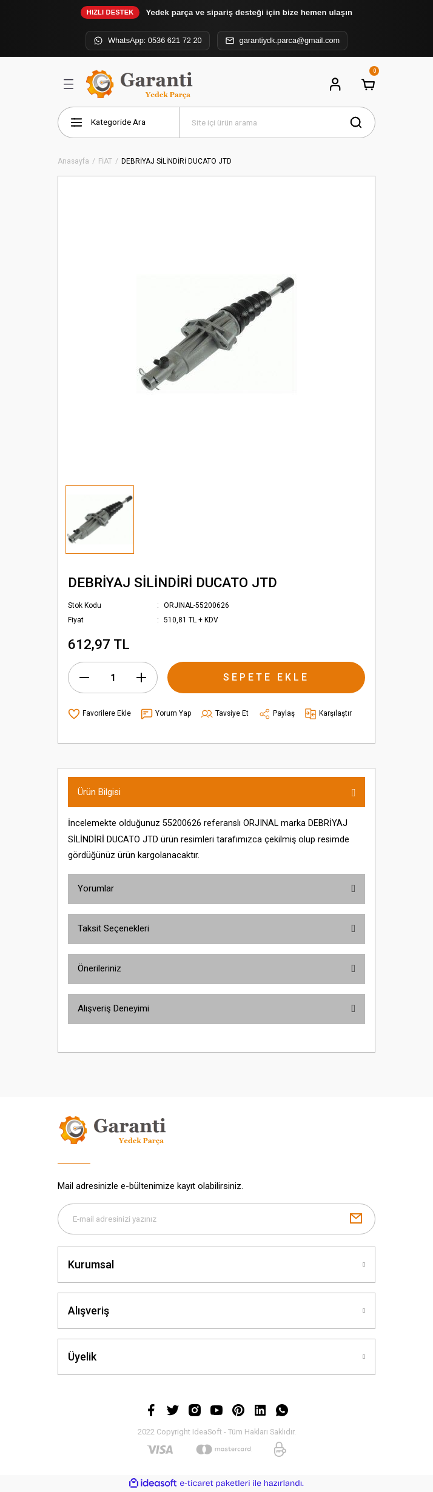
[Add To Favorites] (99, 714)
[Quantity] (113, 677)
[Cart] (368, 84)
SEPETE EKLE (266, 677)
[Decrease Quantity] (84, 677)
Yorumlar (96, 888)
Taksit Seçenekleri (113, 928)
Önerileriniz (99, 968)
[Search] (277, 122)
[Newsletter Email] (216, 1219)
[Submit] (356, 1219)
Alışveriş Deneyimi (113, 1008)
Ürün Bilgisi (99, 792)
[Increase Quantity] (141, 677)
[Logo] (141, 84)
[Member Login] (335, 84)
